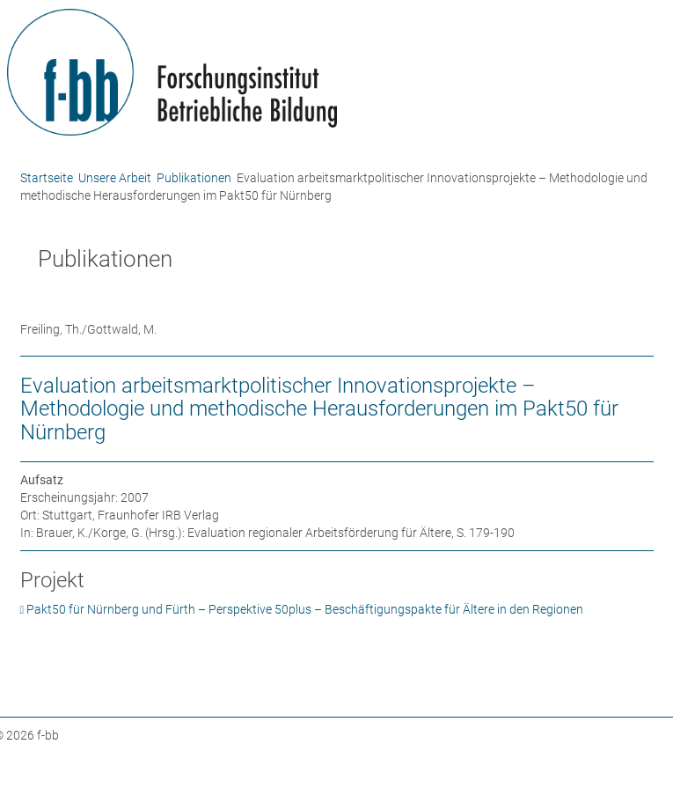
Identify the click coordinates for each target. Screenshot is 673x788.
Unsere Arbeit (114, 178)
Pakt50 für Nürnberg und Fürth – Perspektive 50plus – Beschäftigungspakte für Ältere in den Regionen (304, 609)
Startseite (46, 178)
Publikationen (194, 178)
